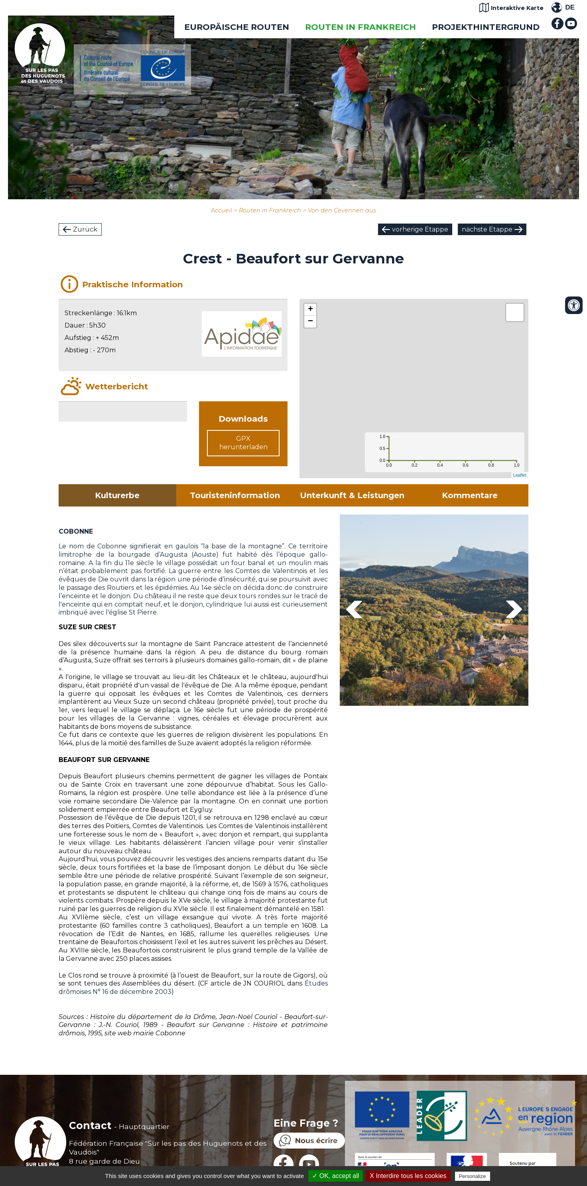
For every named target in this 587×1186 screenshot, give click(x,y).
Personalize (472, 1176)
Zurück (85, 229)
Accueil (221, 210)
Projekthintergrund (486, 27)
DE (570, 7)
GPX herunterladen (243, 443)
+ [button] (310, 310)
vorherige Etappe (420, 229)
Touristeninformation (235, 495)
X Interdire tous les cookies (408, 1175)
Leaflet (519, 475)
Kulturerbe (117, 495)
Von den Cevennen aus (342, 210)
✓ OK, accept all (335, 1175)
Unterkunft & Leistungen (352, 495)
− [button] (310, 322)
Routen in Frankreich (360, 27)
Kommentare (470, 495)
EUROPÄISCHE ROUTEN (236, 27)
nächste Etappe (487, 229)
